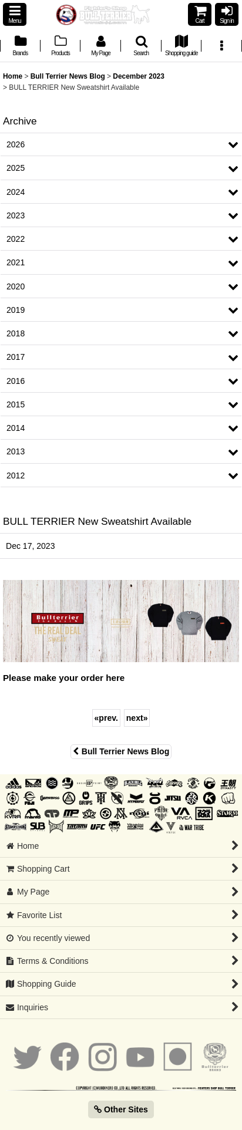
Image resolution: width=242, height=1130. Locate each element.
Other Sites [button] (121, 1109)
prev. (106, 718)
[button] (14, 14)
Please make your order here (64, 678)
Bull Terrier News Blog (121, 751)
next (137, 718)
